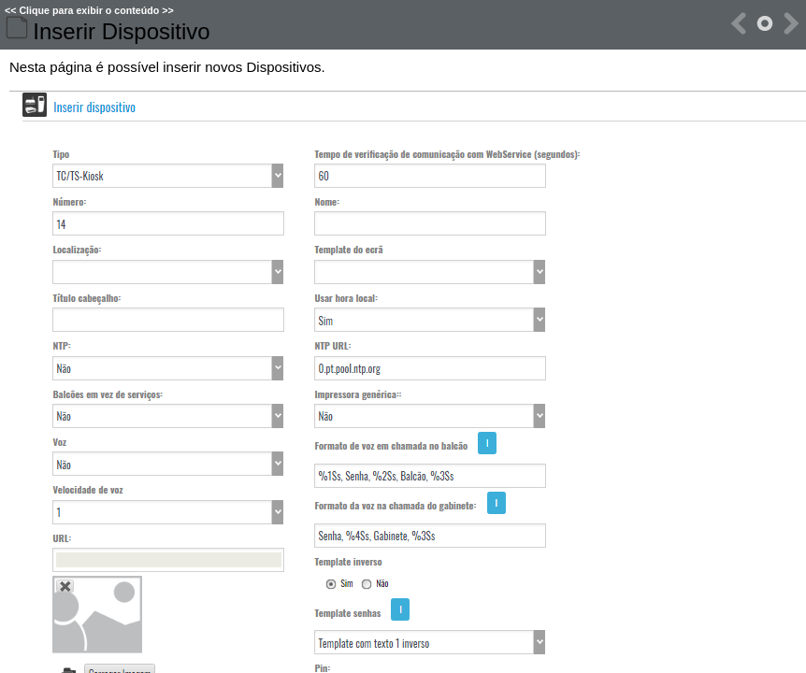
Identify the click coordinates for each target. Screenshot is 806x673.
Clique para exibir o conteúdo (89, 10)
